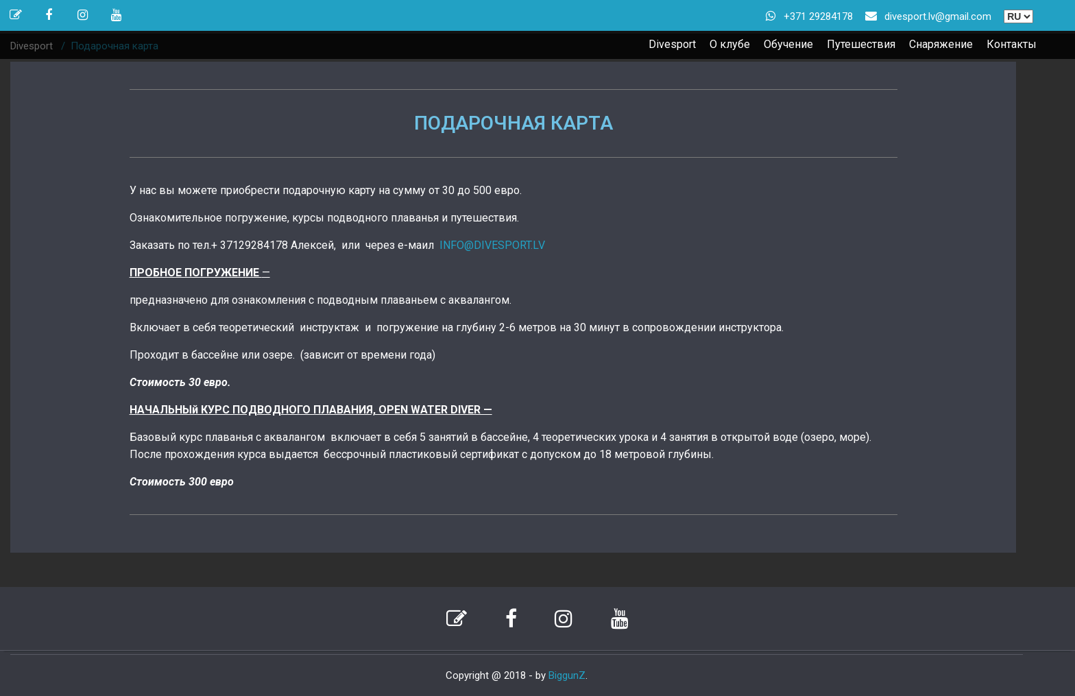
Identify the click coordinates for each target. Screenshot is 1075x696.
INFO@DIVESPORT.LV (492, 245)
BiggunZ (566, 675)
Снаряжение (941, 44)
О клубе (730, 44)
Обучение (788, 44)
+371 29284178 (818, 16)
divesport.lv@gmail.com (937, 16)
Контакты (1012, 44)
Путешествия (861, 44)
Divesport (672, 44)
